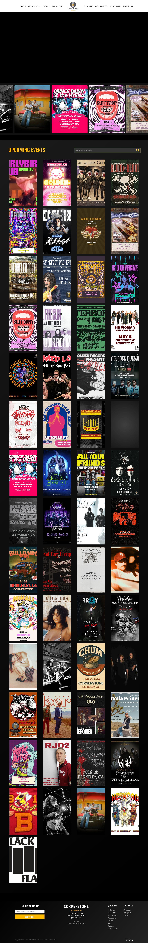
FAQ (109, 923)
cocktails (103, 6)
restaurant (88, 6)
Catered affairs (115, 6)
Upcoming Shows (34, 6)
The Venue (46, 6)
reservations (128, 6)
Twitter (126, 915)
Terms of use (112, 929)
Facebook (127, 910)
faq (61, 6)
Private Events (113, 915)
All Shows (111, 910)
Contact (111, 926)
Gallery (55, 6)
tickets (23, 6)
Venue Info (112, 913)
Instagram (127, 913)
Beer (96, 6)
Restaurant (112, 918)
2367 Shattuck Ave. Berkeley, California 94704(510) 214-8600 (76, 916)
